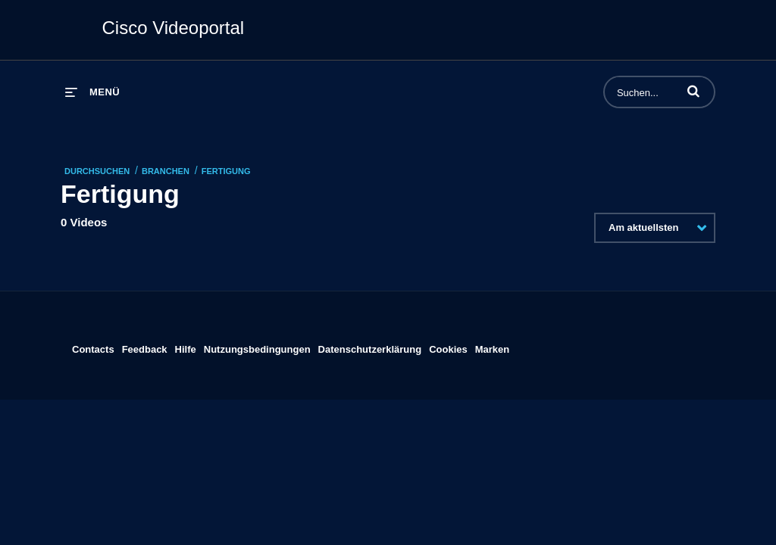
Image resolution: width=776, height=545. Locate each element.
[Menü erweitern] (92, 92)
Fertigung (226, 171)
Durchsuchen (97, 171)
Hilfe (185, 347)
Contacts (93, 347)
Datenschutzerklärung (370, 347)
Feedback (144, 347)
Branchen (165, 171)
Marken (492, 347)
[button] (693, 90)
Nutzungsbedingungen (257, 347)
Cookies (448, 347)
